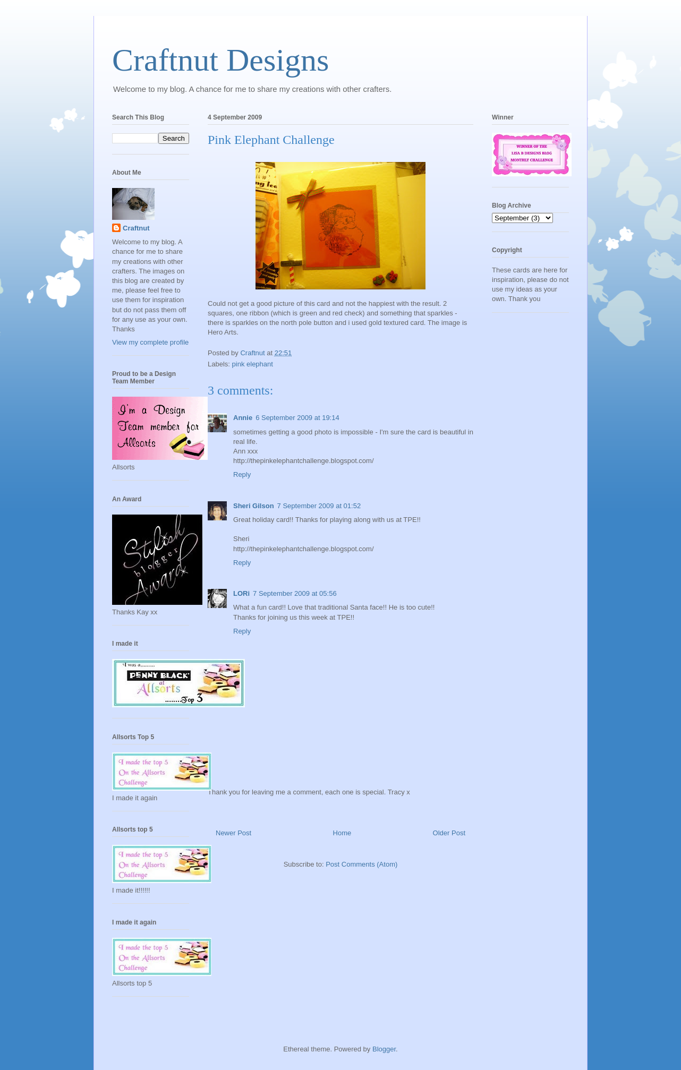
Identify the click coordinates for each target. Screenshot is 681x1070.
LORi (241, 593)
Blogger (384, 1049)
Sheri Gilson (253, 506)
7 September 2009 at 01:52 (319, 506)
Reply (242, 474)
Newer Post (233, 833)
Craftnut (136, 228)
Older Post (449, 833)
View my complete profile (150, 342)
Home (342, 833)
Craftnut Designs (220, 60)
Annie (242, 418)
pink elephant (252, 364)
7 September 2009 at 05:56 (295, 593)
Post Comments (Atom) (361, 864)
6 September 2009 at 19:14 (297, 418)
